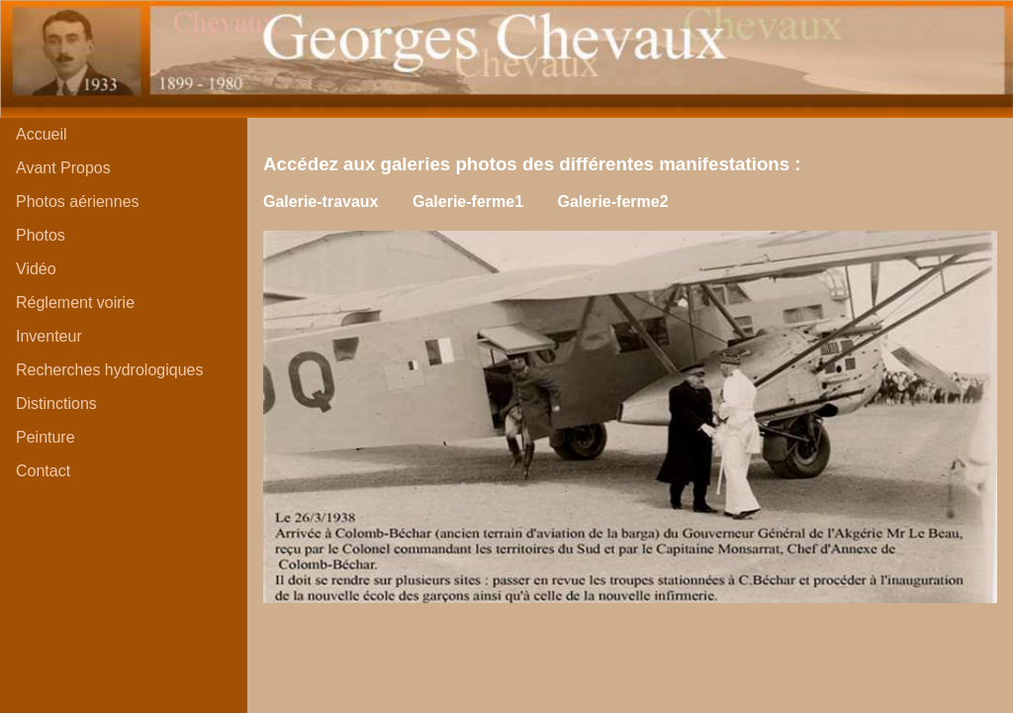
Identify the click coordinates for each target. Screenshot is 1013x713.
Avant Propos (63, 167)
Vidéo (36, 268)
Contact (43, 470)
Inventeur (49, 336)
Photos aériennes (77, 201)
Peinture (45, 437)
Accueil (41, 134)
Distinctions (56, 403)
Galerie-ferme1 (468, 201)
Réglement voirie (75, 302)
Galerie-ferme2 (612, 201)
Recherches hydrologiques (109, 369)
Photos (40, 235)
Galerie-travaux (321, 201)
